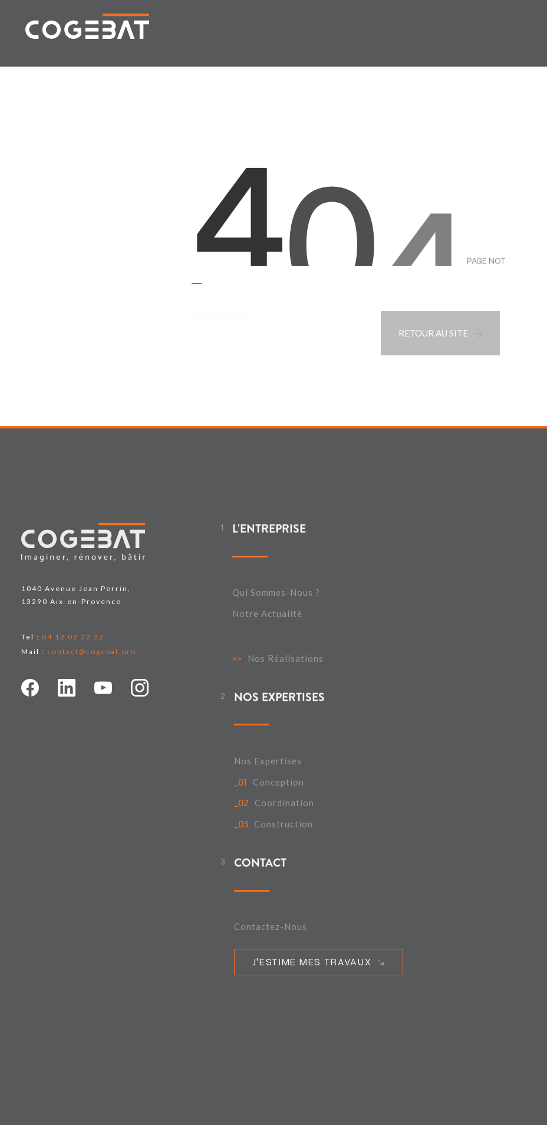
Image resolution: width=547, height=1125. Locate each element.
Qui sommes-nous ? (276, 593)
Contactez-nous (270, 927)
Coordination (284, 803)
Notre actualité (267, 614)
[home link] (87, 26)
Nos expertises (268, 761)
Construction (283, 824)
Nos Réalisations (286, 659)
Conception (278, 782)
